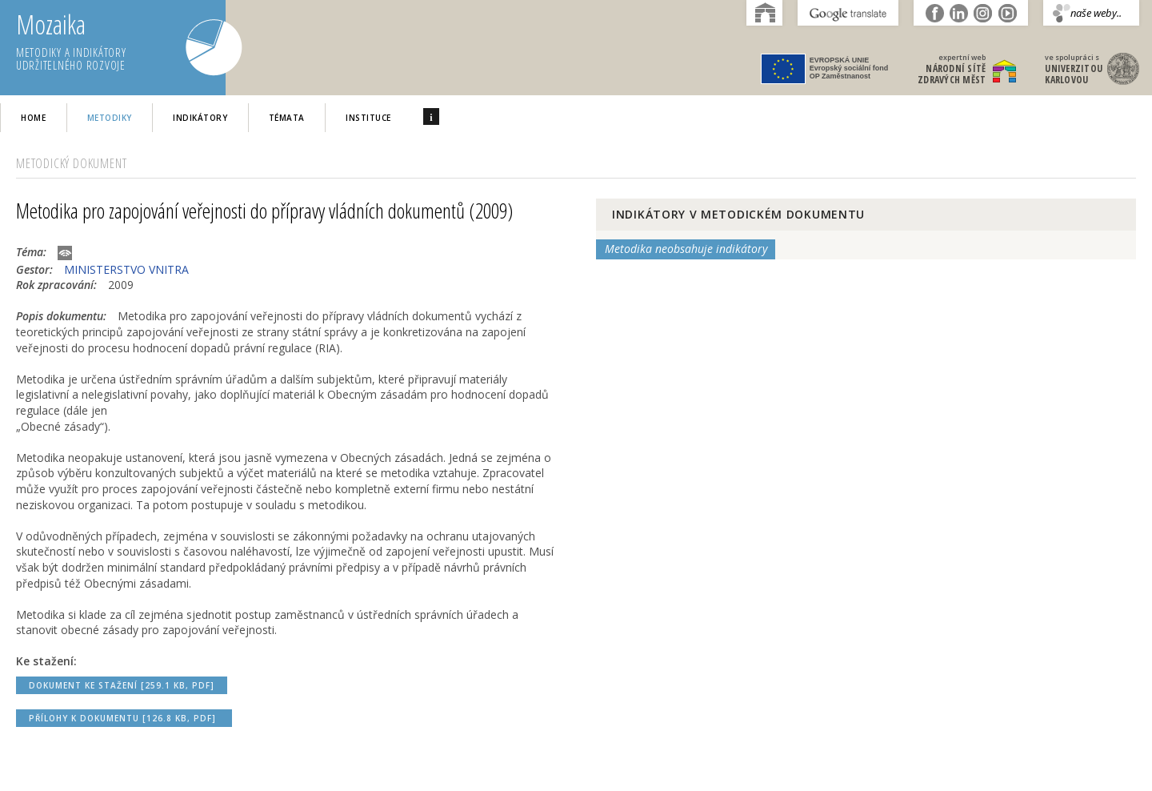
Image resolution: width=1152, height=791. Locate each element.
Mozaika (121, 41)
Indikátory (200, 117)
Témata (287, 117)
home (33, 117)
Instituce (368, 117)
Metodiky (109, 117)
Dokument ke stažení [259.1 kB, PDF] (121, 685)
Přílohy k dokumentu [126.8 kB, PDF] (124, 718)
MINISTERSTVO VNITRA (126, 269)
